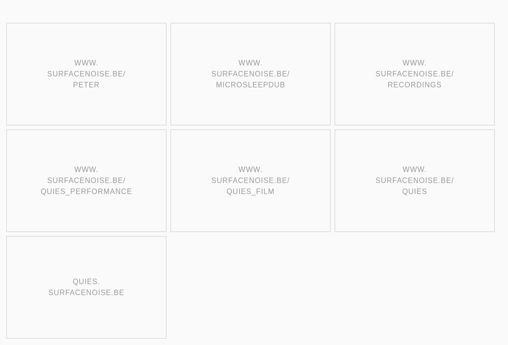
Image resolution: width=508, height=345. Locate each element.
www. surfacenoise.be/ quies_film (250, 180)
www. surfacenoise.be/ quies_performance (86, 180)
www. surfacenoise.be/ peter (86, 74)
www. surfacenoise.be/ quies (414, 180)
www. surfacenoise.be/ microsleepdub (250, 74)
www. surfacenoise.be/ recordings (414, 74)
